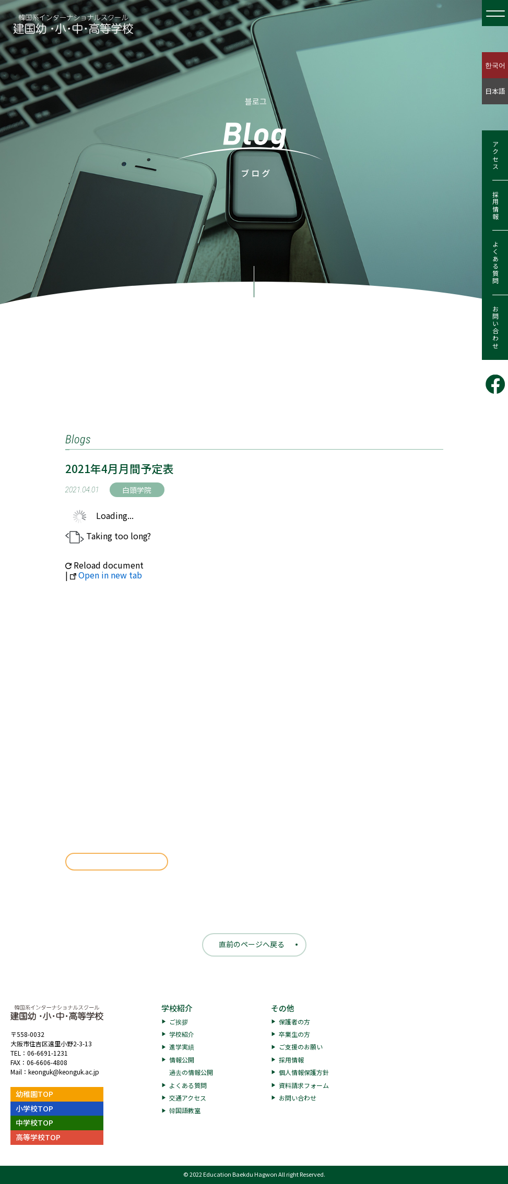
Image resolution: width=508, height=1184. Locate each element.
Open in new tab (106, 575)
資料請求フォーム (304, 1085)
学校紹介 (177, 1007)
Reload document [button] (104, 565)
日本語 (495, 91)
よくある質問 (495, 263)
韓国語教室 (184, 1110)
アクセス (495, 155)
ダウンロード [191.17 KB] (116, 861)
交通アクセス (187, 1097)
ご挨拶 (178, 1021)
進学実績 (181, 1046)
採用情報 (495, 205)
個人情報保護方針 (304, 1072)
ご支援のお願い (301, 1046)
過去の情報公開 (191, 1072)
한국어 (495, 65)
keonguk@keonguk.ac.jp (63, 1071)
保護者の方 (294, 1021)
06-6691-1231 (47, 1052)
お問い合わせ (495, 327)
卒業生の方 (294, 1034)
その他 (282, 1007)
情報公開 (181, 1059)
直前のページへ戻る (252, 944)
